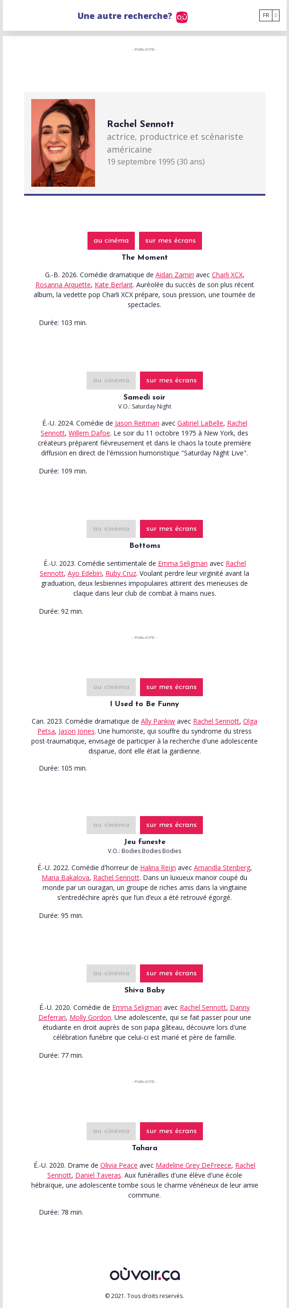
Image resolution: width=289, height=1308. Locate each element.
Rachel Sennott (216, 721)
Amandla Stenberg (222, 867)
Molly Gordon (90, 1017)
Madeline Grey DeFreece (193, 1165)
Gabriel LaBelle (200, 422)
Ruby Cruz (120, 573)
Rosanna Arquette (63, 284)
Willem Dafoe (89, 432)
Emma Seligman (183, 563)
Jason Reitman (137, 422)
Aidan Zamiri (175, 274)
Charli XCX (227, 274)
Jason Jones (77, 731)
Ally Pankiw (158, 721)
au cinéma (111, 241)
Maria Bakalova (65, 877)
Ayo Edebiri (85, 573)
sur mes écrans (170, 241)
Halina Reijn (158, 867)
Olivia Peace (119, 1165)
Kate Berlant (114, 284)
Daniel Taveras (98, 1175)
